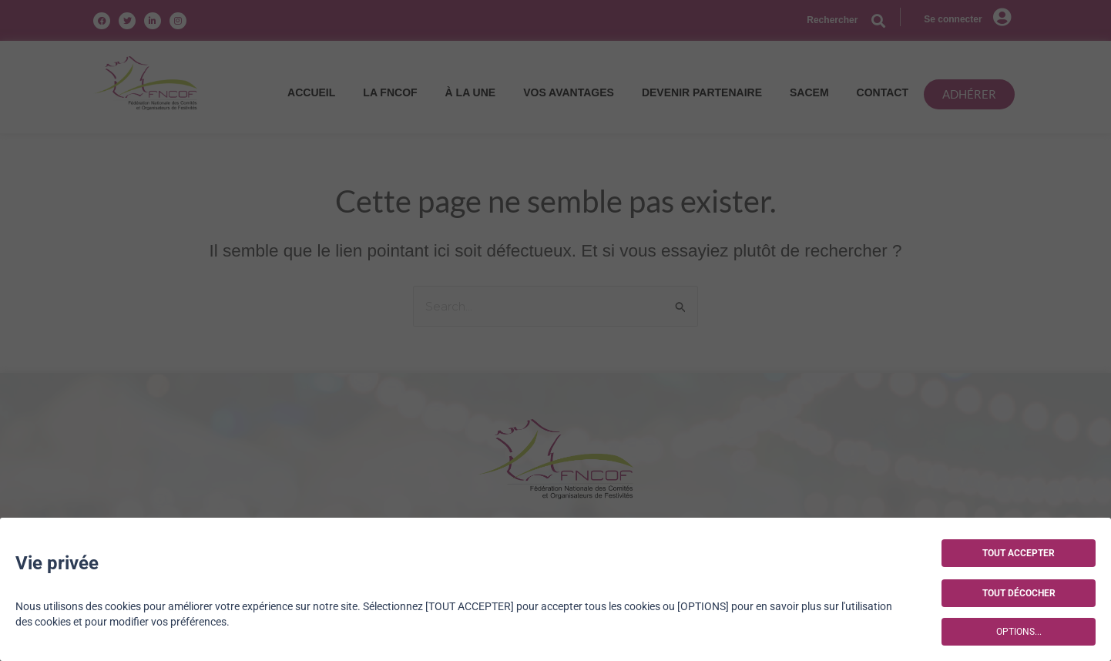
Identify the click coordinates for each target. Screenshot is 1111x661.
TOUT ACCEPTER (1018, 553)
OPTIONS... (1019, 631)
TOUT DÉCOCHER (1019, 593)
